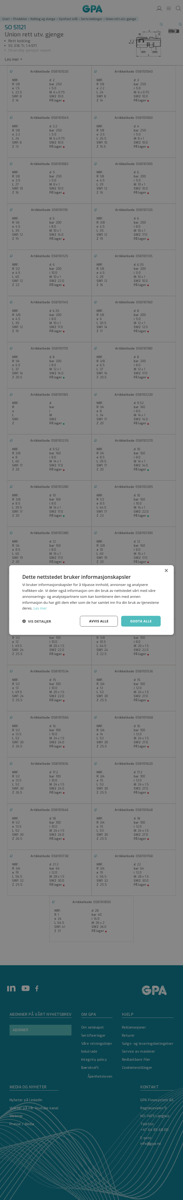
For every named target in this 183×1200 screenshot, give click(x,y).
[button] (36, 621)
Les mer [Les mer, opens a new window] (40, 608)
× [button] (166, 571)
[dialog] (91, 600)
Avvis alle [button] (98, 621)
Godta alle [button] (141, 621)
